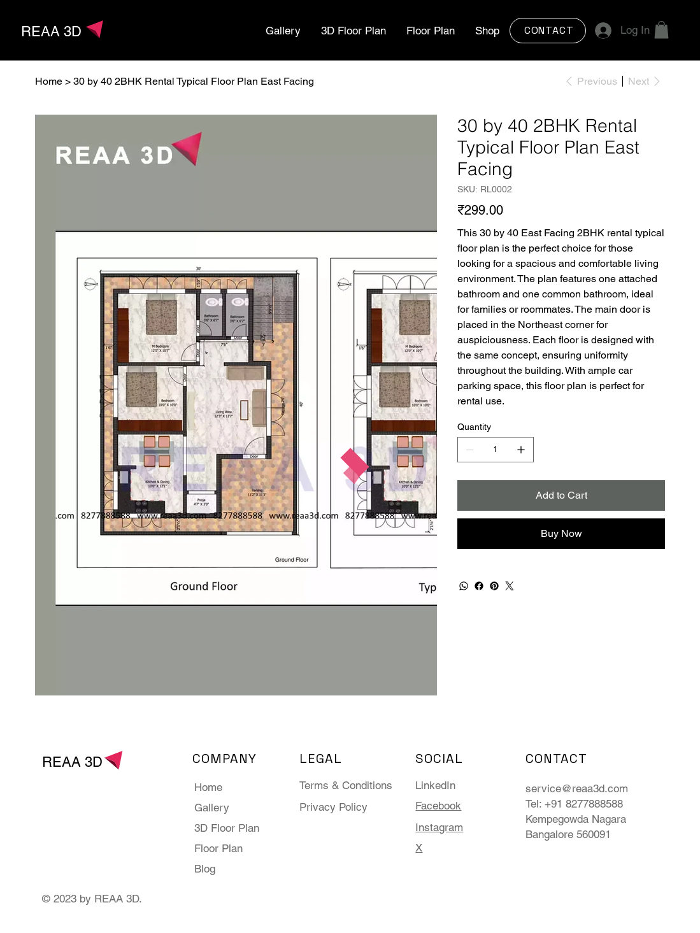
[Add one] (521, 449)
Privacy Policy (333, 807)
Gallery (211, 807)
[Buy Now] (561, 533)
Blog (204, 868)
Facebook (438, 805)
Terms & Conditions (345, 785)
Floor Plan (218, 848)
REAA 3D (51, 31)
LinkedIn (435, 785)
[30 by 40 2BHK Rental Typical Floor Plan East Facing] (193, 81)
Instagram (439, 827)
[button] (661, 29)
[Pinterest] (494, 586)
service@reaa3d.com (576, 788)
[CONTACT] (548, 30)
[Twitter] (509, 586)
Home (208, 787)
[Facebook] (479, 586)
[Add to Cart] (561, 495)
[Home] (48, 81)
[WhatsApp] (463, 586)
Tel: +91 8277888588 (574, 803)
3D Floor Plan (226, 828)
